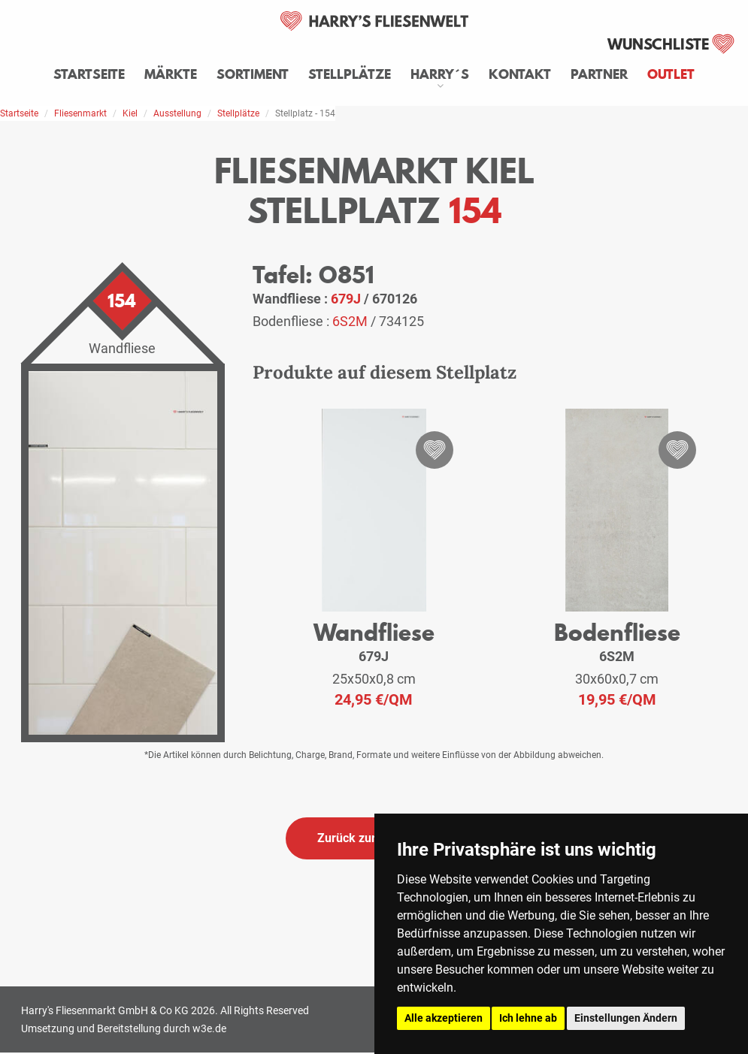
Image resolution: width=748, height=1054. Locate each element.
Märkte (170, 74)
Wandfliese (374, 632)
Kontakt (520, 74)
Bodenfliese (617, 632)
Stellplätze (349, 74)
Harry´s (439, 74)
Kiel (130, 113)
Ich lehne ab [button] (528, 1018)
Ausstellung (177, 113)
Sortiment (253, 74)
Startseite (89, 74)
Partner (599, 74)
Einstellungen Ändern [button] (625, 1018)
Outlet (671, 74)
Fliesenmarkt (80, 113)
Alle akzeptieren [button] (443, 1018)
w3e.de (209, 1028)
